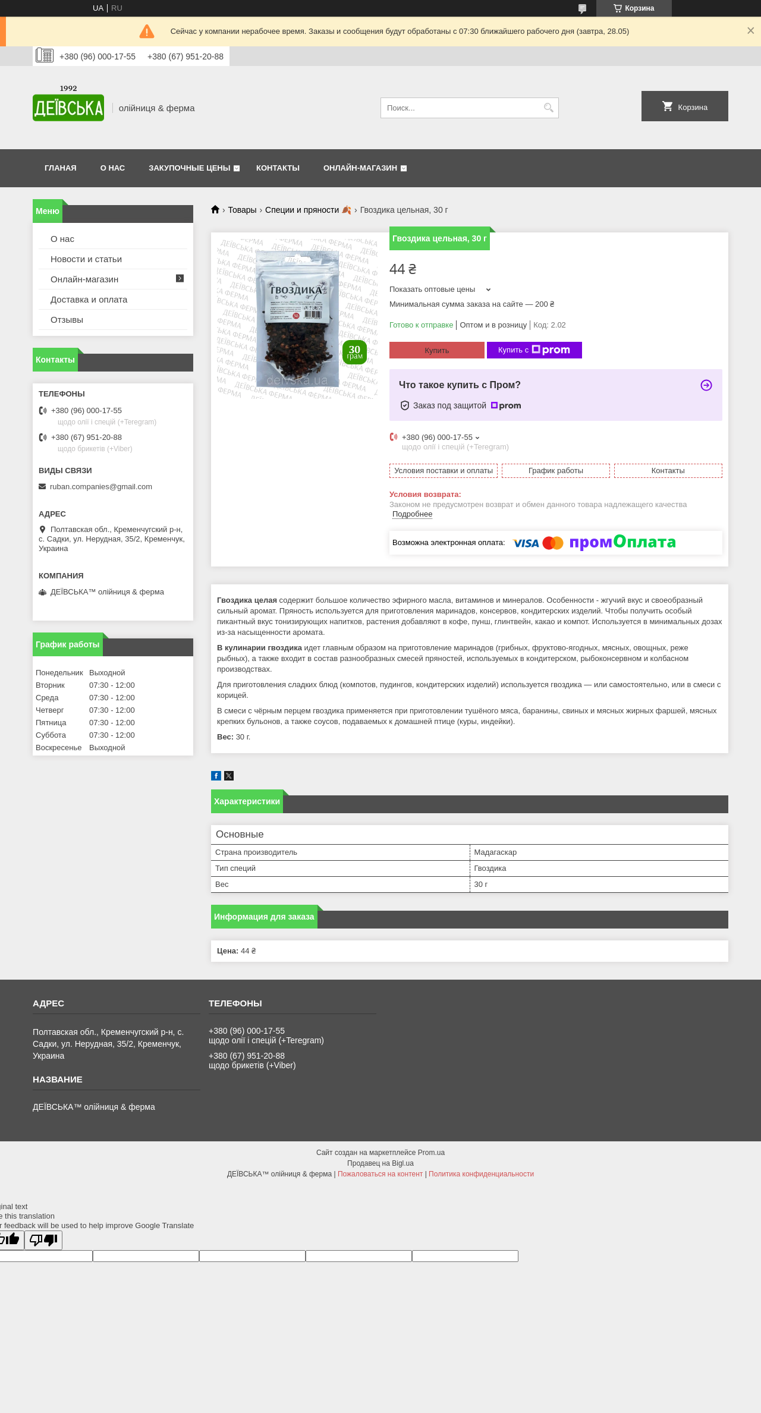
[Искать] (548, 107)
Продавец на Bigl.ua (380, 1163)
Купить (436, 350)
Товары (242, 210)
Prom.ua (431, 1152)
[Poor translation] (43, 1240)
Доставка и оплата (89, 299)
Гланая (61, 167)
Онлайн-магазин (360, 167)
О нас (112, 167)
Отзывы (67, 319)
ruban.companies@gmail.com (101, 486)
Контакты (278, 167)
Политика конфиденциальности (481, 1174)
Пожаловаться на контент (380, 1174)
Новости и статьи (86, 259)
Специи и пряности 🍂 (308, 210)
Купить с (534, 350)
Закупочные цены (189, 167)
